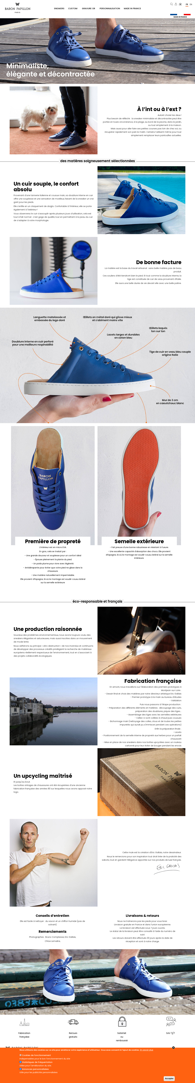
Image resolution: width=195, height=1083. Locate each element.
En (191, 4)
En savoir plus (146, 1049)
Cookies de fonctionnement (36, 1055)
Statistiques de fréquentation (37, 1062)
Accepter (169, 1078)
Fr (187, 4)
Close (173, 1047)
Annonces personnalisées (35, 1069)
